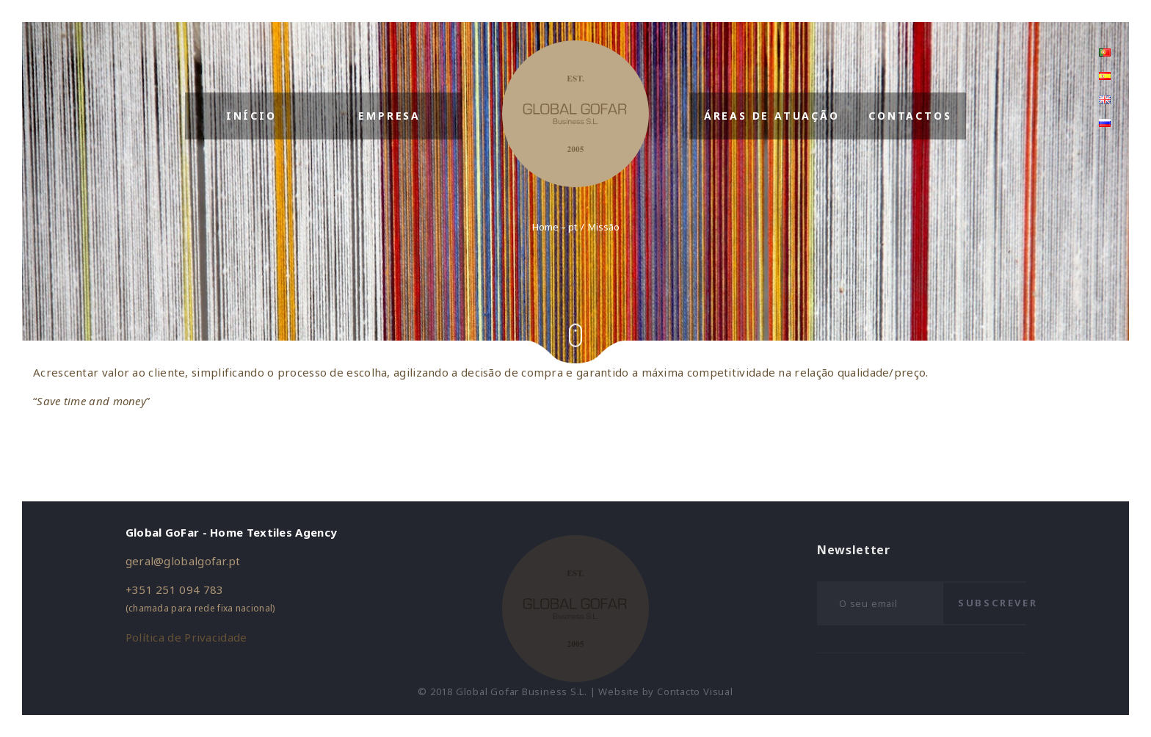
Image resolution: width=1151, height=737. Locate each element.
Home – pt (554, 226)
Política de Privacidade (186, 637)
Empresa (389, 116)
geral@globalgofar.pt (183, 560)
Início (251, 116)
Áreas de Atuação (772, 116)
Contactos (909, 116)
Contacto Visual (695, 691)
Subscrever (997, 602)
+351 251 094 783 (175, 589)
